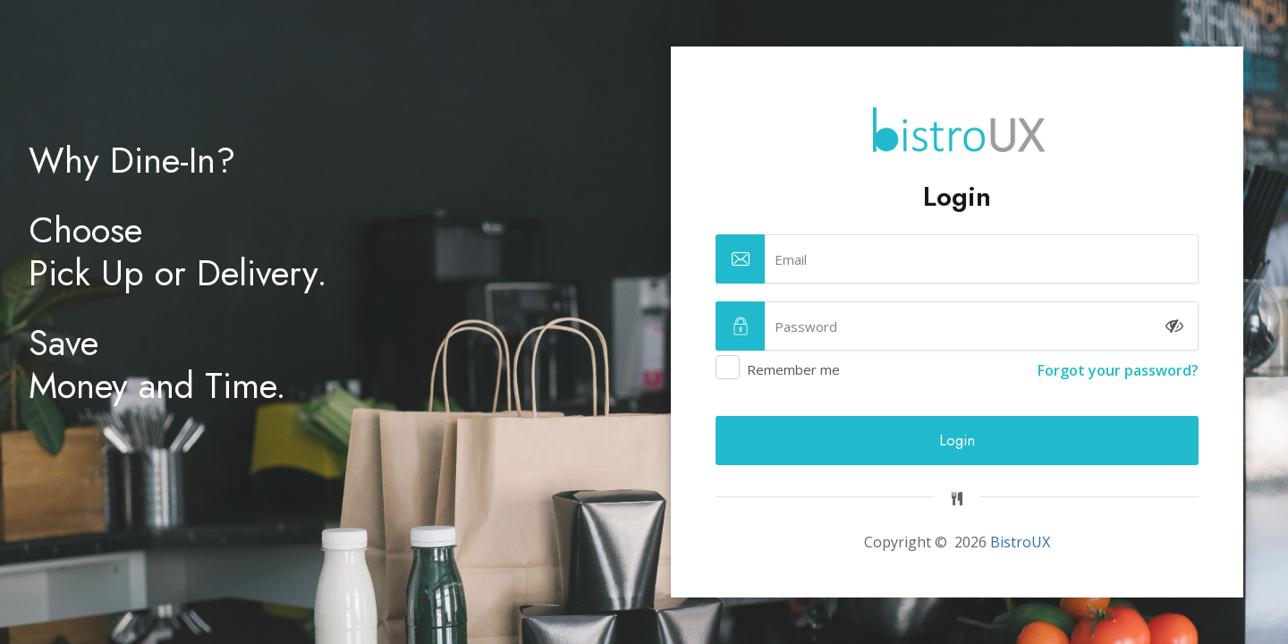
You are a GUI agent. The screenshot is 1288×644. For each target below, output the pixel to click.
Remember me (957, 370)
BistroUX (1020, 542)
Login (957, 440)
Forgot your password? (1118, 370)
